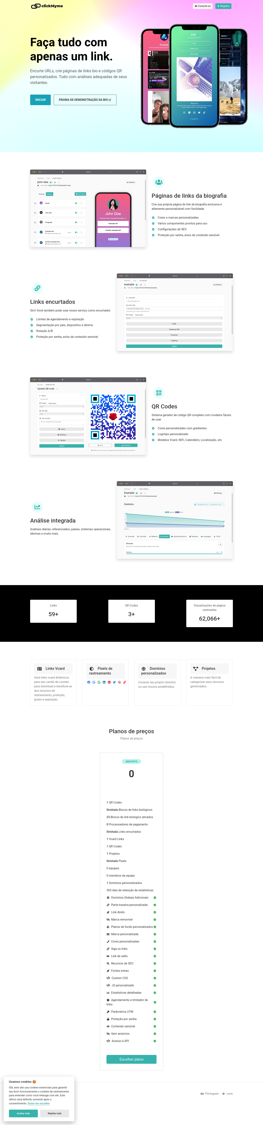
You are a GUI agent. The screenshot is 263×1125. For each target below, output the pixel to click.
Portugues (210, 1093)
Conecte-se (203, 6)
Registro (223, 6)
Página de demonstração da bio (85, 100)
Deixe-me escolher (39, 1103)
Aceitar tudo (23, 1113)
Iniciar (40, 100)
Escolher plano (131, 1059)
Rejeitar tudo (55, 1113)
